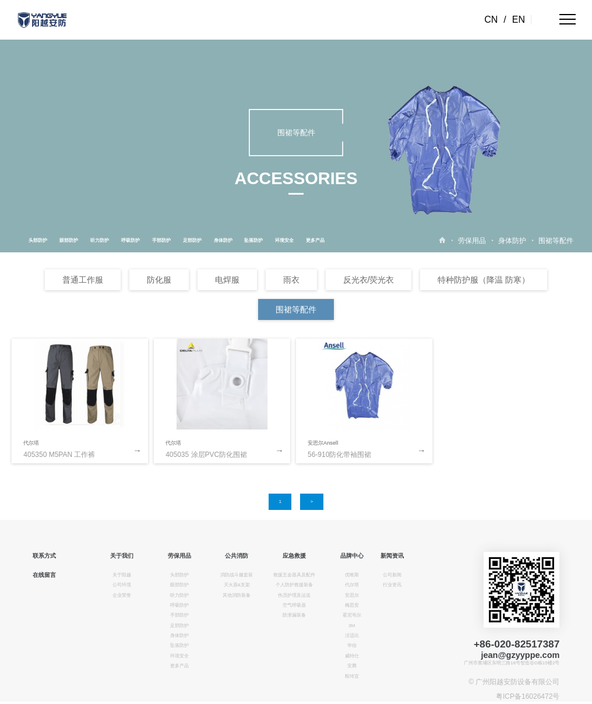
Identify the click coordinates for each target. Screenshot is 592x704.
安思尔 (352, 595)
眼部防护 (68, 240)
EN (518, 19)
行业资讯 (392, 584)
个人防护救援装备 (294, 584)
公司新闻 (392, 575)
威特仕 (352, 656)
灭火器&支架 (237, 584)
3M (351, 625)
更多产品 (315, 240)
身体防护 (223, 240)
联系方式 (44, 555)
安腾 (352, 665)
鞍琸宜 (352, 676)
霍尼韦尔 (352, 615)
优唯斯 (352, 575)
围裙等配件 (555, 241)
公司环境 (121, 584)
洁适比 (352, 635)
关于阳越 (121, 575)
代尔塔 (31, 443)
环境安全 (284, 240)
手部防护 (161, 240)
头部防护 (38, 240)
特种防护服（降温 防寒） (484, 279)
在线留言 (44, 575)
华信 (352, 645)
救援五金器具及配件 (294, 575)
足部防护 (192, 240)
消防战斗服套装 (236, 575)
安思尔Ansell (323, 443)
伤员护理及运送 (294, 595)
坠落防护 (253, 240)
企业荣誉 (121, 595)
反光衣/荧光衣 (368, 279)
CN (491, 19)
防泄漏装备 (294, 615)
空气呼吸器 (294, 605)
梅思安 (352, 605)
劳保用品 (472, 241)
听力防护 (99, 240)
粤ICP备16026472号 (527, 696)
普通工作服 (82, 279)
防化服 (159, 279)
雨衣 (291, 279)
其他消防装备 (237, 595)
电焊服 (227, 279)
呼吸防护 (130, 240)
